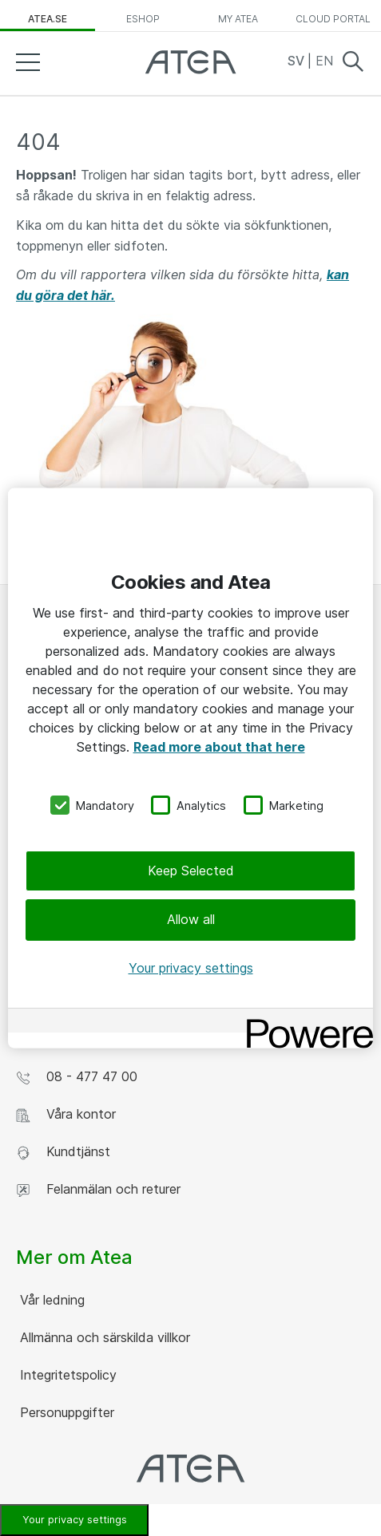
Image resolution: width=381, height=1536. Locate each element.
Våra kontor (66, 1114)
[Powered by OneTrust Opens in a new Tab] (304, 1023)
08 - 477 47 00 (76, 1076)
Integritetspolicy (66, 1375)
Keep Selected (191, 871)
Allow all (191, 919)
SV (298, 61)
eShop (143, 19)
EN (324, 61)
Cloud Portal (333, 19)
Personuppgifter (65, 1412)
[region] (190, 768)
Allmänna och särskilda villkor (103, 1337)
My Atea (238, 19)
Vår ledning (50, 1300)
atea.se (47, 19)
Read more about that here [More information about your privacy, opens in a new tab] (219, 746)
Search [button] (353, 61)
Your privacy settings (74, 1520)
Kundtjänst (63, 1151)
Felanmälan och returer (98, 1189)
